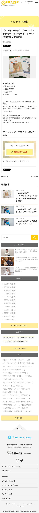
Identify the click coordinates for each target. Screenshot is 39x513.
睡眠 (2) (25, 408)
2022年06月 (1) (9, 313)
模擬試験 (27, 50)
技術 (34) (7, 360)
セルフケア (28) (10, 363)
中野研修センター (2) (12, 405)
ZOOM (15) (8, 370)
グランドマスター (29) (21, 360)
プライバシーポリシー (11, 504)
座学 (16, 50)
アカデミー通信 (7, 494)
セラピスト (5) (9, 398)
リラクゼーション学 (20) (13, 366)
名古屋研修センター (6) (13, 392)
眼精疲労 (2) (8, 411)
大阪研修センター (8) (12, 389)
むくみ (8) (26, 389)
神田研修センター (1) (23, 411)
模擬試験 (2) (26, 405)
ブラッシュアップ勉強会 (10, 485)
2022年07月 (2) (9, 310)
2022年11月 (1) (9, 297)
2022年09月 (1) (9, 303)
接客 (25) (21, 363)
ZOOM (20, 50)
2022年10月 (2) (9, 300)
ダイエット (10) (10, 382)
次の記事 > (34, 176)
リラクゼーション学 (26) (25, 337)
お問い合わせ (6, 498)
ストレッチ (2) (9, 401)
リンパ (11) (28, 376)
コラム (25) (7, 341)
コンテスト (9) (9, 386)
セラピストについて (8, 481)
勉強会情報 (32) (8, 337)
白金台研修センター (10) (13, 379)
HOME (19, 429)
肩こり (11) (17, 376)
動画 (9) (20, 386)
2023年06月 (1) (9, 287)
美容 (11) (7, 376)
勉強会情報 (7, 50)
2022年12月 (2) (9, 294)
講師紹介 (5, 476)
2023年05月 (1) (9, 290)
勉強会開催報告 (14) (20, 341)
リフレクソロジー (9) (26, 382)
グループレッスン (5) (12, 395)
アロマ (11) (24, 373)
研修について (6, 471)
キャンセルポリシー (28, 504)
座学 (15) (28, 366)
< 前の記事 (4, 176)
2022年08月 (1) (9, 306)
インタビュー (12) (11, 373)
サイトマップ (20, 506)
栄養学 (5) (26, 395)
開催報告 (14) (20, 370)
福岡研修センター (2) (25, 401)
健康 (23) (30, 363)
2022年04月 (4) (9, 320)
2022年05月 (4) (9, 316)
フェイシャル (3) (23, 398)
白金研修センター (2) (12, 408)
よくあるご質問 (7, 489)
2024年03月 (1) (9, 284)
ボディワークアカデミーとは (11, 466)
